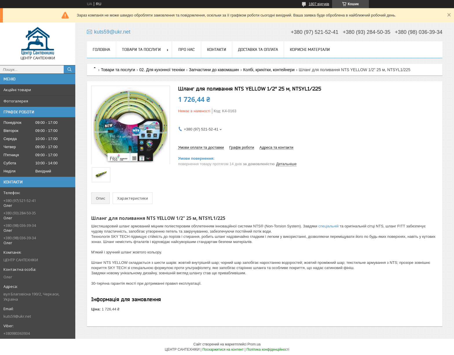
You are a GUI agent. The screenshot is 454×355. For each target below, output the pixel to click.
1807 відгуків (319, 4)
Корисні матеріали (310, 49)
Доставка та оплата (258, 49)
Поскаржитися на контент (223, 349)
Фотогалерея (15, 101)
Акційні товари (17, 89)
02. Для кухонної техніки (162, 69)
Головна (101, 49)
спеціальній (328, 226)
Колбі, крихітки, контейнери (268, 69)
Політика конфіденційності (267, 349)
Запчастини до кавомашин (214, 69)
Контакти (216, 49)
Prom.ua (254, 344)
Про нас (186, 49)
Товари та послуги (141, 49)
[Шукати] (69, 69)
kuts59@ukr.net (17, 316)
